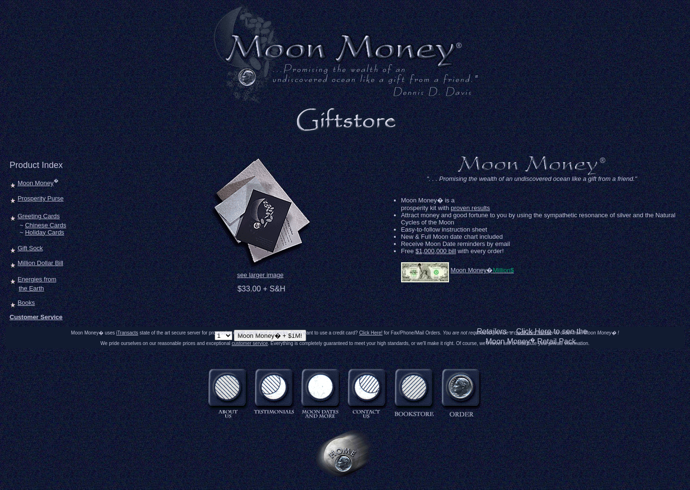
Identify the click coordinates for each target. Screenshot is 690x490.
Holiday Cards (44, 232)
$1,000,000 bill (435, 251)
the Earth (31, 288)
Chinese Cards (45, 225)
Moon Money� (471, 270)
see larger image (260, 274)
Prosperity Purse (41, 198)
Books (26, 302)
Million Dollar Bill (40, 263)
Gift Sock (30, 248)
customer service (249, 343)
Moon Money (36, 183)
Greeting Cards (39, 216)
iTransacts (127, 332)
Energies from (37, 279)
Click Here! (370, 332)
